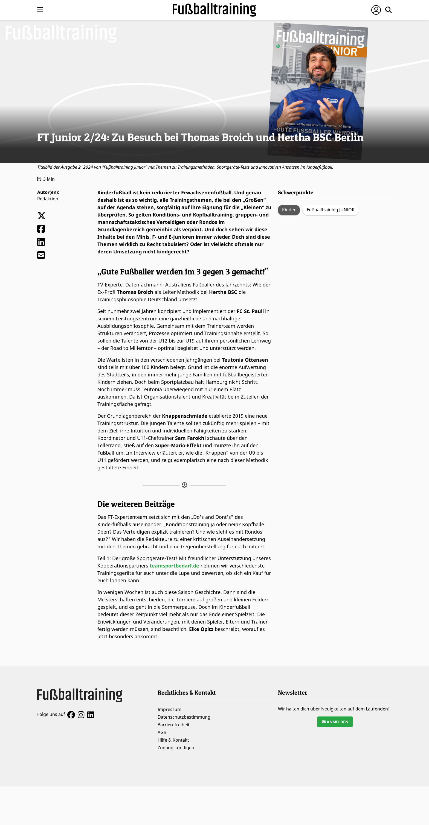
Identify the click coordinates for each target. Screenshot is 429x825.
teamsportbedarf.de (174, 565)
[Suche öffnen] (388, 10)
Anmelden (335, 721)
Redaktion (47, 199)
